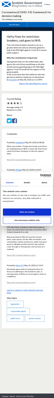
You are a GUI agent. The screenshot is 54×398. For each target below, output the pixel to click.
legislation (15, 304)
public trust (15, 318)
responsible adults (18, 311)
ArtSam (19, 170)
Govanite (13, 80)
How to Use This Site (25, 396)
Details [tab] (27, 182)
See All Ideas (14, 24)
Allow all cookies (27, 212)
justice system (35, 318)
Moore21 (20, 265)
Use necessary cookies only (27, 220)
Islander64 (20, 142)
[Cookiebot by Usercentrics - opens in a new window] (40, 175)
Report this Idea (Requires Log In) (33, 83)
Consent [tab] (10, 182)
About (12, 396)
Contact (5, 396)
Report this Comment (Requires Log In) (21, 160)
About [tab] (44, 182)
